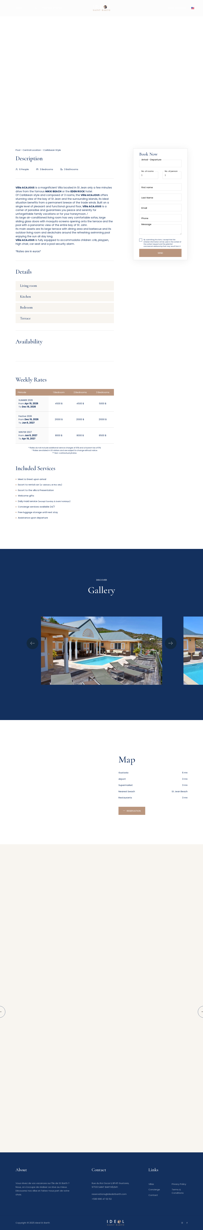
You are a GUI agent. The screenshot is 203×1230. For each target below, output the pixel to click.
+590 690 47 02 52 (52, 7)
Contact (153, 1195)
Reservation (134, 810)
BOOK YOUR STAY (177, 8)
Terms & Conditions (178, 1191)
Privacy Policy (179, 1184)
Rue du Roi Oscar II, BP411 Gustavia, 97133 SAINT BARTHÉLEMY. (110, 1185)
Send (160, 252)
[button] (192, 8)
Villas (151, 1184)
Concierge (154, 1189)
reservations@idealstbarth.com (109, 1194)
